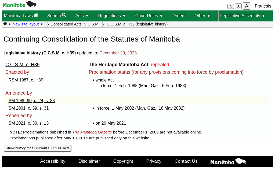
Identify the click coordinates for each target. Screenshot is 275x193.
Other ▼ (202, 15)
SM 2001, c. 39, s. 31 (29, 108)
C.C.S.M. (91, 24)
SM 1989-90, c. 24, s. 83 (32, 100)
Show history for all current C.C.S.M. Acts (38, 148)
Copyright (123, 161)
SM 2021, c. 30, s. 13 (29, 123)
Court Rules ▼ (149, 15)
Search (56, 15)
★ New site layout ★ (26, 24)
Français (263, 6)
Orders (179, 15)
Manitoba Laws (21, 15)
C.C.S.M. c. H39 (22, 64)
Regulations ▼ (112, 15)
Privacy (154, 161)
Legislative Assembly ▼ (243, 15)
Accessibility (52, 161)
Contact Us (186, 161)
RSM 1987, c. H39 (26, 80)
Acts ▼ (82, 15)
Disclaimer (89, 161)
